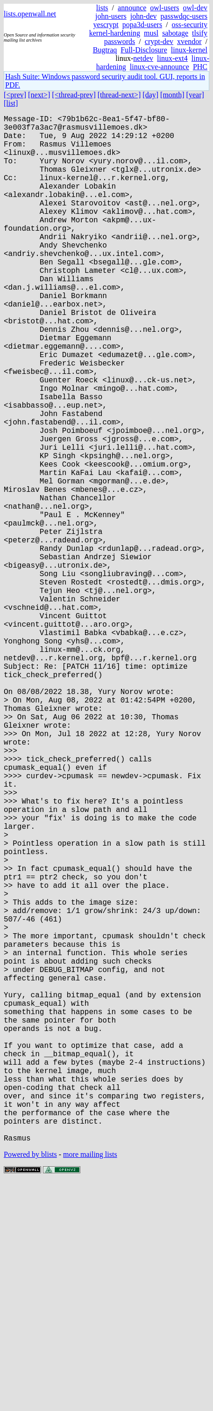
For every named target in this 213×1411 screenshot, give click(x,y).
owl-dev (195, 8)
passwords (119, 41)
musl (151, 33)
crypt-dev (159, 41)
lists (102, 8)
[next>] (39, 95)
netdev (143, 58)
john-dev (143, 16)
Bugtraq (105, 50)
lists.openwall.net (30, 14)
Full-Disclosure (144, 50)
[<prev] (15, 95)
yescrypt (106, 25)
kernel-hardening (114, 33)
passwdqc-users (184, 16)
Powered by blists (30, 1383)
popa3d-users (142, 25)
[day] (150, 95)
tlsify (199, 33)
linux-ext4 (172, 58)
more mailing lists (90, 1383)
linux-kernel (189, 50)
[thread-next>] (119, 95)
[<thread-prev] (73, 95)
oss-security (189, 25)
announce (132, 8)
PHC (200, 67)
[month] (172, 95)
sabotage (175, 33)
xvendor (189, 41)
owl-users (164, 8)
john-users (111, 16)
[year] (195, 95)
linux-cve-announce (159, 67)
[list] (11, 103)
